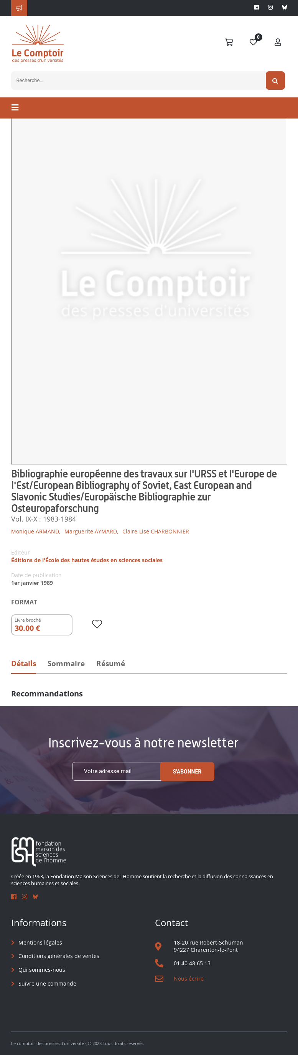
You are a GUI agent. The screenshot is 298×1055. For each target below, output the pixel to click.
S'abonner (187, 772)
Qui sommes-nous (41, 969)
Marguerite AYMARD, (91, 531)
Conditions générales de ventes (58, 956)
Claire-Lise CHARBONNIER (155, 531)
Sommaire (66, 663)
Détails (23, 663)
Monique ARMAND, (36, 531)
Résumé (110, 663)
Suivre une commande (47, 983)
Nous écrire (189, 978)
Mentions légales (40, 942)
